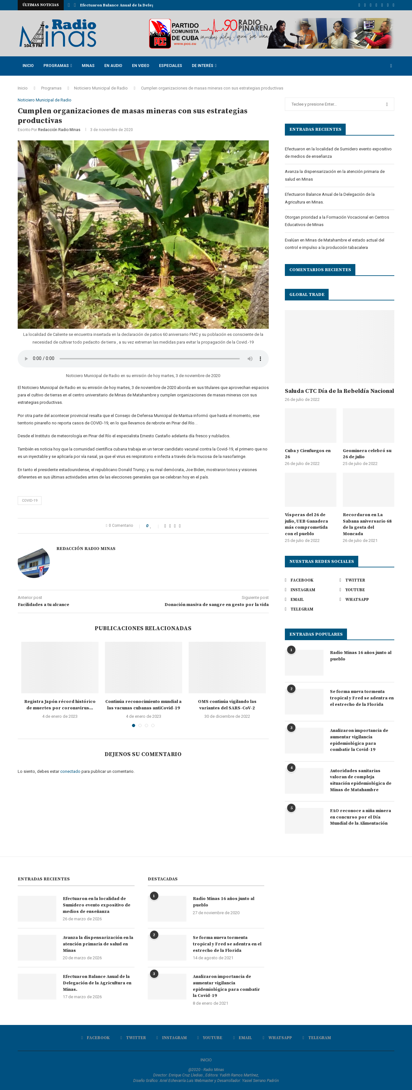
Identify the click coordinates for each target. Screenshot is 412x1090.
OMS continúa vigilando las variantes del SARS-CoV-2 (227, 705)
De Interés (202, 65)
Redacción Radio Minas (59, 130)
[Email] (382, 5)
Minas (88, 65)
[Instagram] (370, 5)
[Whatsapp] (388, 5)
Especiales (170, 65)
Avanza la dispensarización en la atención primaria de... (136, 5)
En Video (140, 65)
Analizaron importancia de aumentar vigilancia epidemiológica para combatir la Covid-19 (359, 740)
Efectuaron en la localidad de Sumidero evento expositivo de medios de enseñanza (96, 905)
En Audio (113, 65)
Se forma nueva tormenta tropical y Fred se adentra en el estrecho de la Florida (362, 698)
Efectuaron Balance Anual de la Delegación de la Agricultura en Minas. (97, 983)
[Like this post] (155, 525)
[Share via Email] (180, 525)
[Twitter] (365, 5)
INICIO (206, 1059)
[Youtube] (376, 5)
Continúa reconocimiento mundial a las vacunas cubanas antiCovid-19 (143, 705)
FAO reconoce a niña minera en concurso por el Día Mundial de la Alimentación (360, 817)
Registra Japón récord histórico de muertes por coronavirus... (60, 705)
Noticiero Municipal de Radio (101, 88)
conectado (70, 771)
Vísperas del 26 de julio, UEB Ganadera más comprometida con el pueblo (306, 524)
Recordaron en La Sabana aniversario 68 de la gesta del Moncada (367, 524)
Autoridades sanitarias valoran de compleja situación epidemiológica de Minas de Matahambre (360, 780)
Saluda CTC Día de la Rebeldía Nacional (339, 391)
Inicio (28, 65)
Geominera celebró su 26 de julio (367, 454)
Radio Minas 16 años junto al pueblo (360, 656)
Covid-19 (29, 500)
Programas (56, 65)
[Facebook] (359, 5)
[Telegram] (393, 5)
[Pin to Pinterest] (175, 525)
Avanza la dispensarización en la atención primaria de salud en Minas (98, 944)
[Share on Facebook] (165, 525)
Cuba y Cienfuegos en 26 (308, 454)
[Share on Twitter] (170, 525)
